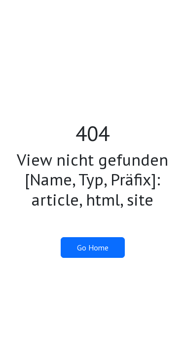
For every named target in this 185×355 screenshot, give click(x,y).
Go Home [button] (93, 247)
